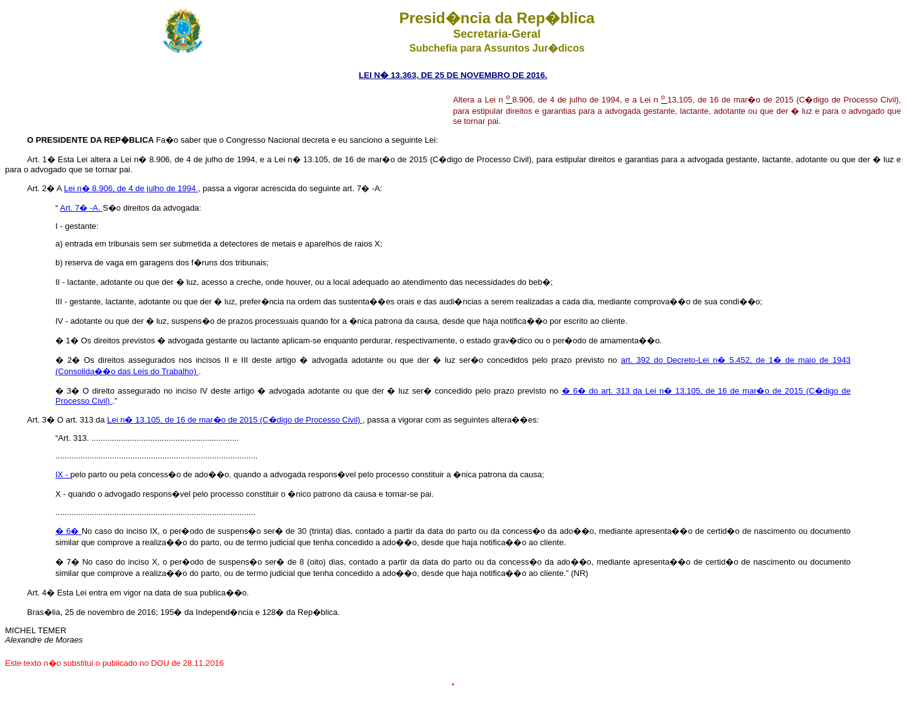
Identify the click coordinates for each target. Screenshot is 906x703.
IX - (62, 474)
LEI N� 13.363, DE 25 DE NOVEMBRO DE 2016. (453, 75)
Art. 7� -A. (81, 208)
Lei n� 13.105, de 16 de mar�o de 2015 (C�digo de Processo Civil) (234, 419)
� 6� (68, 531)
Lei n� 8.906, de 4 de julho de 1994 (131, 188)
